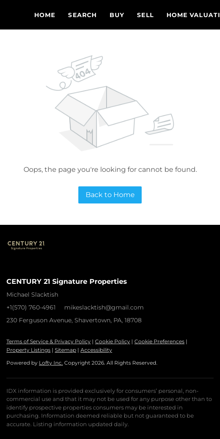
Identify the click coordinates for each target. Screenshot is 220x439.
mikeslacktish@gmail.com (104, 307)
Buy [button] (117, 15)
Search (82, 15)
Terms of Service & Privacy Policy (48, 341)
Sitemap (65, 350)
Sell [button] (145, 15)
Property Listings (28, 350)
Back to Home (110, 195)
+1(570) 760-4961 (31, 307)
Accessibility (96, 350)
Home (44, 15)
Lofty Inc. (51, 362)
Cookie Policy (112, 341)
